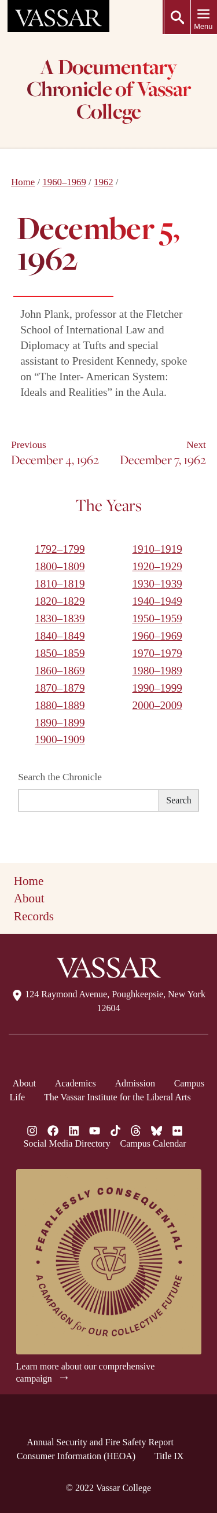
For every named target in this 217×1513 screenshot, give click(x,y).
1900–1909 (59, 739)
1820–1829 (59, 601)
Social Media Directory (67, 1143)
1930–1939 (157, 584)
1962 (103, 182)
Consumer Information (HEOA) (76, 1456)
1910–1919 (157, 549)
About (29, 898)
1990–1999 (157, 688)
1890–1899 (59, 723)
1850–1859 (59, 653)
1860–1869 (59, 670)
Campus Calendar (153, 1143)
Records (34, 916)
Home (23, 182)
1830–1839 (59, 618)
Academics (75, 1083)
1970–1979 (157, 653)
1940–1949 (157, 601)
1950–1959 (157, 618)
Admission (135, 1083)
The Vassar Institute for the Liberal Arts (117, 1097)
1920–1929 (157, 566)
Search (179, 800)
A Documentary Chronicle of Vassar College (108, 91)
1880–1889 (59, 705)
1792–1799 (59, 549)
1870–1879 (59, 688)
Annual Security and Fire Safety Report (100, 1442)
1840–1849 (59, 636)
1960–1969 (64, 182)
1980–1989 (157, 670)
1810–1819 (59, 584)
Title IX (169, 1456)
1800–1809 (59, 566)
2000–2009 (157, 705)
